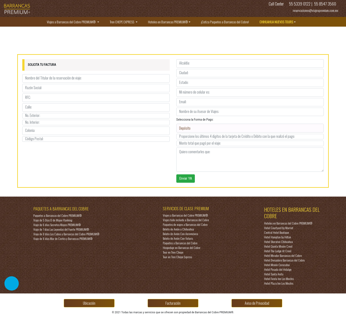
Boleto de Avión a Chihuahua (178, 229)
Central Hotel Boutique (276, 232)
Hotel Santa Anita (273, 274)
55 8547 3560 (324, 3)
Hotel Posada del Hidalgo (277, 269)
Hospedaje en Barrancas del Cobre (181, 247)
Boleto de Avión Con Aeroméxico (180, 233)
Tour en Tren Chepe (173, 252)
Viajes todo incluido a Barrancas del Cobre (186, 219)
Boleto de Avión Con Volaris (178, 238)
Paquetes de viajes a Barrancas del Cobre (185, 224)
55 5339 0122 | (300, 3)
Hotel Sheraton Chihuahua (278, 241)
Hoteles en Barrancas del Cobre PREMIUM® (288, 223)
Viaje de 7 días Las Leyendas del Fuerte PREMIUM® (61, 229)
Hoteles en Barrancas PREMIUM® (168, 21)
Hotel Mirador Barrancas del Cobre (283, 255)
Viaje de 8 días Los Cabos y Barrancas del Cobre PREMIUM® (66, 234)
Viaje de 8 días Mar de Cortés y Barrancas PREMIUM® (62, 238)
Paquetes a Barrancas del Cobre (180, 243)
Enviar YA (185, 178)
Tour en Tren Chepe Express (177, 256)
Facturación (173, 303)
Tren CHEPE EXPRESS (122, 21)
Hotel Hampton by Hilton (277, 237)
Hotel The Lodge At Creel (277, 251)
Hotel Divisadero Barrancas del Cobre (284, 260)
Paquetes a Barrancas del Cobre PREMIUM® (57, 215)
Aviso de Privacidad (257, 303)
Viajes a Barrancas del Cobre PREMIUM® (71, 21)
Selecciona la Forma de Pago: (195, 119)
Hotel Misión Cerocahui (277, 264)
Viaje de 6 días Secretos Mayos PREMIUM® (57, 224)
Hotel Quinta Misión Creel (278, 246)
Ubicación (89, 303)
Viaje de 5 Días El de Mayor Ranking (52, 220)
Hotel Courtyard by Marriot (278, 227)
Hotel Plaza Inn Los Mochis (278, 283)
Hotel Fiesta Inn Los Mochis (279, 278)
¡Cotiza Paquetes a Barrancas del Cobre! (225, 21)
